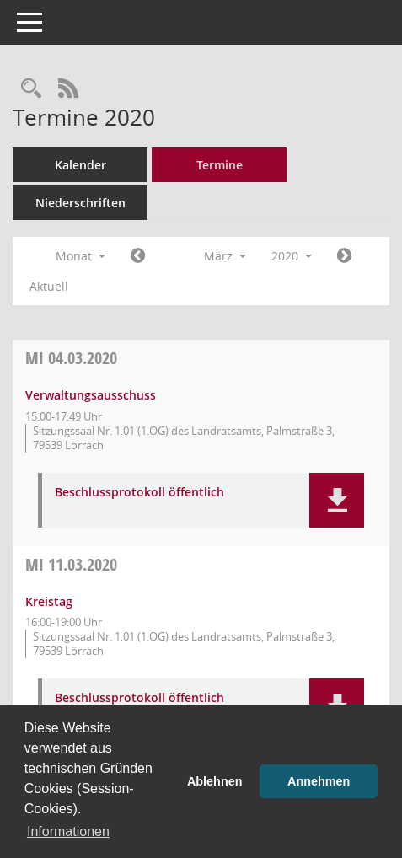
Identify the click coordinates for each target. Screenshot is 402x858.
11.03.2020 (71, 564)
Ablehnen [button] (215, 781)
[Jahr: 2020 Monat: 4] (344, 256)
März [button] (225, 256)
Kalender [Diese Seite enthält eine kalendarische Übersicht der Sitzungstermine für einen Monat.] (80, 165)
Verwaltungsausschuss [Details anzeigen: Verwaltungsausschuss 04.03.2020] (90, 395)
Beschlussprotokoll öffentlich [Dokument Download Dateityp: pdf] (139, 492)
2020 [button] (291, 256)
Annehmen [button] (318, 781)
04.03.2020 (71, 357)
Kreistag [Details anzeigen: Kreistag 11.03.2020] (48, 601)
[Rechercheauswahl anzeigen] (31, 89)
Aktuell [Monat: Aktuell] (48, 286)
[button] (336, 500)
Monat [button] (80, 256)
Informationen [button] (68, 831)
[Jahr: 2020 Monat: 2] (138, 256)
